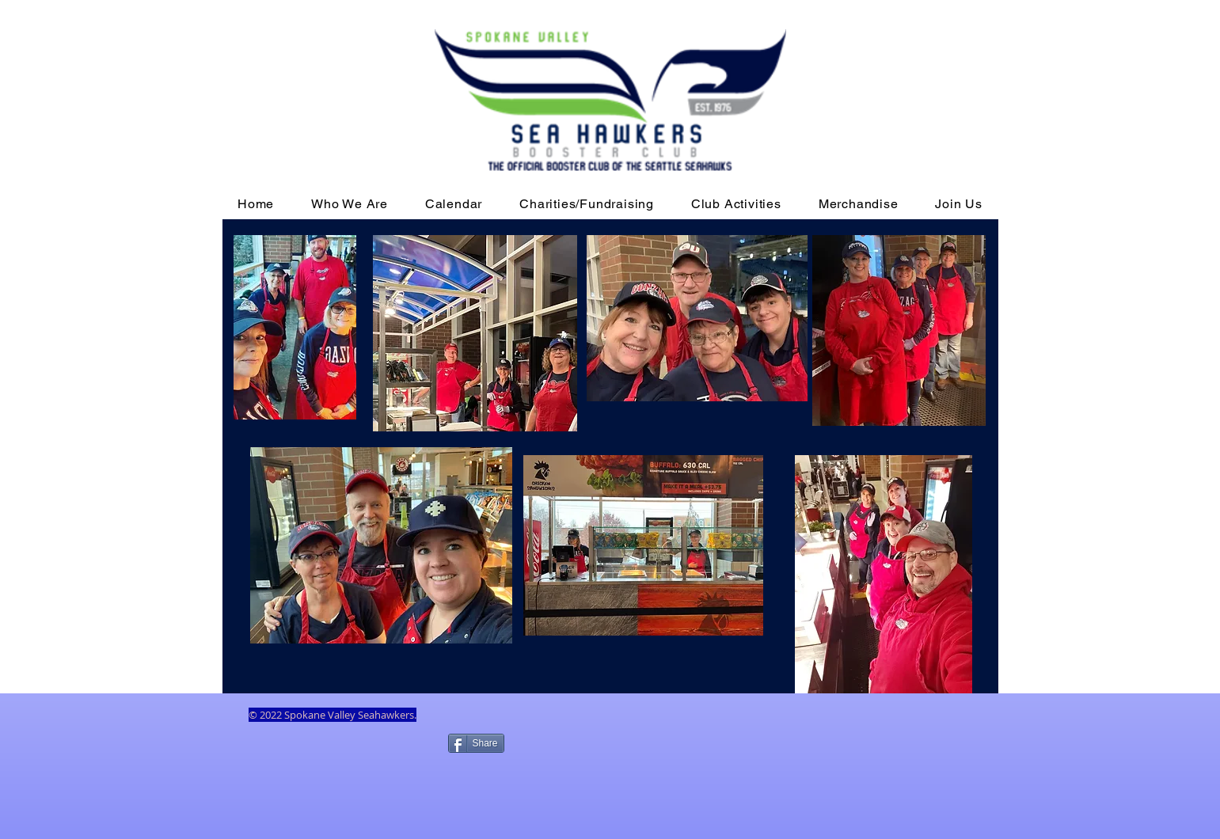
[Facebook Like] (344, 768)
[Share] (476, 743)
